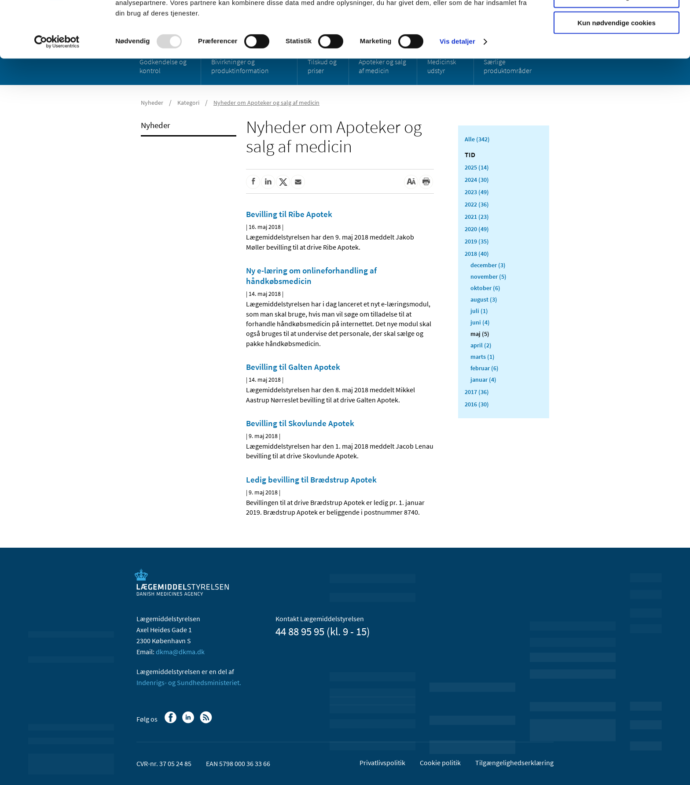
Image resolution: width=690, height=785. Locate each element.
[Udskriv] (426, 182)
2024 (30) (477, 180)
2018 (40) (477, 254)
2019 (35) (477, 241)
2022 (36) (477, 204)
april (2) (481, 345)
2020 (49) (477, 229)
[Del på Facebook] (253, 182)
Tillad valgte (616, 48)
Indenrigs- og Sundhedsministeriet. (188, 682)
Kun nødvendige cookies (616, 73)
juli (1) (479, 311)
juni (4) (480, 322)
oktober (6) (485, 288)
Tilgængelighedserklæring (514, 762)
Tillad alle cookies (616, 22)
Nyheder (155, 125)
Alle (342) (477, 139)
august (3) (483, 299)
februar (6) (484, 368)
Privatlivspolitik (382, 762)
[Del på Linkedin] (268, 182)
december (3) (488, 265)
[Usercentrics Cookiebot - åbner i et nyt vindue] (56, 92)
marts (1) (482, 357)
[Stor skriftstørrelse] (411, 182)
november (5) (488, 276)
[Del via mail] (298, 182)
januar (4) (483, 379)
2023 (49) (477, 192)
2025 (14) (477, 167)
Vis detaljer (457, 92)
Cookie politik (440, 762)
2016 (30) (477, 404)
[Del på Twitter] (283, 182)
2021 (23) (477, 217)
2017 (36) (477, 392)
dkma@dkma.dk (180, 651)
